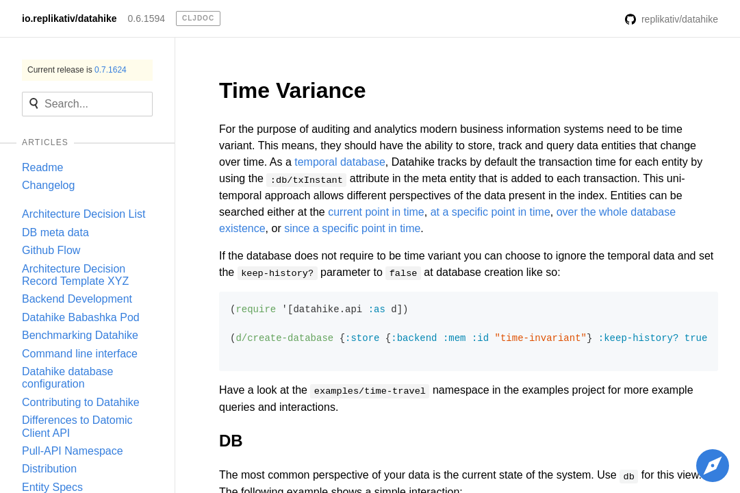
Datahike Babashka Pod (81, 317)
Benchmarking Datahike (80, 335)
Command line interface (80, 353)
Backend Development (77, 299)
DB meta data (55, 232)
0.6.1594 (147, 18)
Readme (42, 167)
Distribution (49, 469)
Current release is (77, 70)
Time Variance (292, 90)
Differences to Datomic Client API (77, 426)
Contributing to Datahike (81, 402)
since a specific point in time (352, 228)
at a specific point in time (490, 212)
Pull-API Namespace (72, 451)
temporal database (339, 162)
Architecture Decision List (84, 214)
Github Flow (51, 250)
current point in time (376, 212)
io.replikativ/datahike (69, 18)
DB (231, 440)
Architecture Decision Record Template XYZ (75, 275)
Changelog (48, 185)
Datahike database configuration (67, 378)
